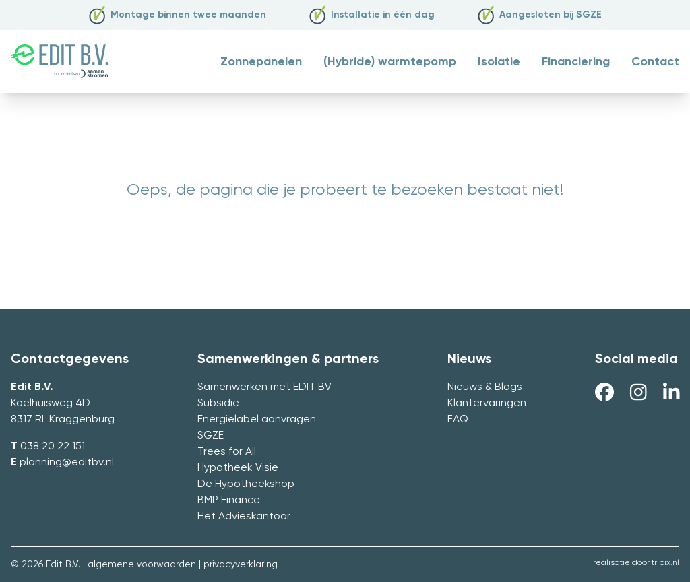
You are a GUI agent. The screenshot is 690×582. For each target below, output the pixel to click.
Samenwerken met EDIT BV (264, 387)
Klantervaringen (486, 403)
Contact (655, 62)
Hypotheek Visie (237, 468)
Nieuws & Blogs (484, 387)
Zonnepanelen (261, 62)
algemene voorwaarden (142, 564)
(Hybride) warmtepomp (389, 62)
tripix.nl (665, 563)
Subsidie (218, 403)
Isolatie (499, 62)
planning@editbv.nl (67, 462)
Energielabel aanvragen (256, 419)
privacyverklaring (240, 564)
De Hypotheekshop (245, 484)
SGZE (210, 435)
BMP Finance (228, 500)
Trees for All (226, 452)
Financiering (576, 62)
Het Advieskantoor (243, 516)
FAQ (457, 419)
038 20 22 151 (52, 446)
